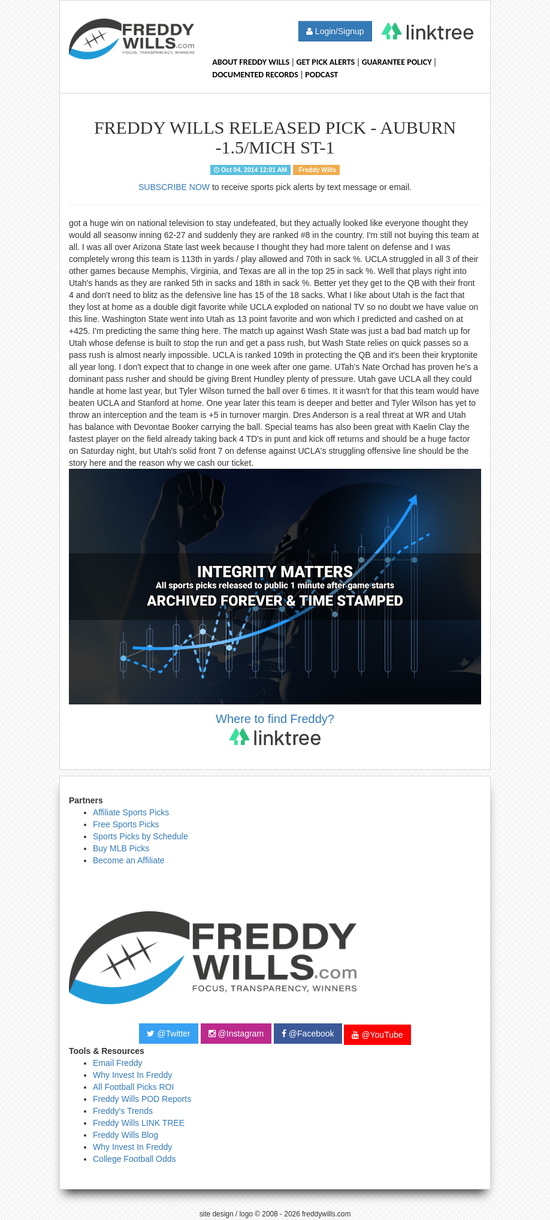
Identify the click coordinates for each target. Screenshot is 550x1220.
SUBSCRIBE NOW (174, 187)
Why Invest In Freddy (132, 1075)
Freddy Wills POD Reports (142, 1099)
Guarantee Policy (397, 62)
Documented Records (255, 75)
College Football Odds (134, 1159)
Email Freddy (117, 1063)
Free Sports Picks (126, 824)
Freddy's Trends (123, 1111)
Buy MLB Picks (121, 848)
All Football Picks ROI (133, 1087)
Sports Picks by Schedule (140, 836)
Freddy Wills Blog (125, 1135)
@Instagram (236, 1033)
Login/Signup (335, 31)
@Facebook (308, 1033)
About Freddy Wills (250, 62)
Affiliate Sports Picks (131, 812)
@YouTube (377, 1035)
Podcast (321, 75)
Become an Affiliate (129, 860)
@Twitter (168, 1033)
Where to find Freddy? (275, 728)
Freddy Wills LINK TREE (139, 1123)
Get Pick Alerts (326, 62)
